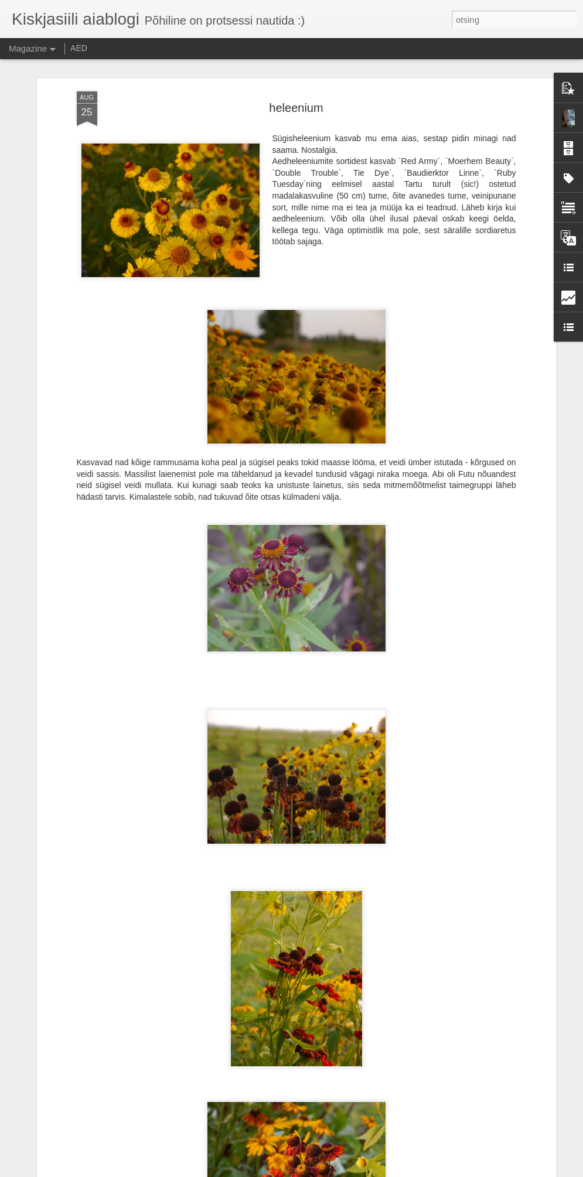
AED (78, 48)
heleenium (296, 107)
